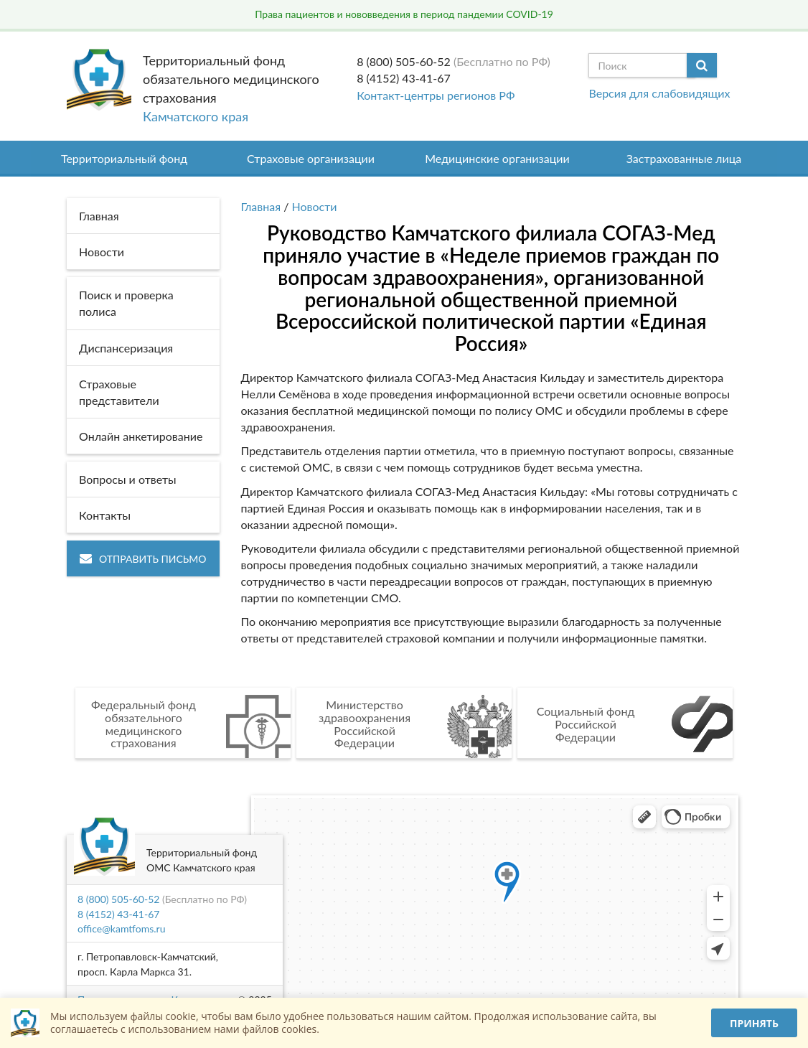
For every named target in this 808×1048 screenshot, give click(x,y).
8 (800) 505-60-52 (404, 61)
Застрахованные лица (684, 158)
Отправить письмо (143, 559)
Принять (754, 1023)
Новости (314, 206)
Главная (261, 206)
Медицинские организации (497, 158)
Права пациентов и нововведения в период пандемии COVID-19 (404, 14)
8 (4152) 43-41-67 (404, 78)
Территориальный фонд (124, 158)
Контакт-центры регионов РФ (436, 95)
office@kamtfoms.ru (121, 928)
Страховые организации (311, 158)
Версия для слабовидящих (659, 93)
